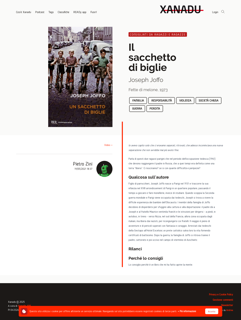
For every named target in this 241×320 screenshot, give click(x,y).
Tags (51, 12)
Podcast (39, 12)
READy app (79, 12)
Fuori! (93, 12)
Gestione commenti (223, 299)
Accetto (211, 311)
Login (215, 12)
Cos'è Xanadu (23, 12)
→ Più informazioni (187, 311)
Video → (108, 145)
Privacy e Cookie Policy (221, 294)
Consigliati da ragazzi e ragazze (158, 34)
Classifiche (63, 12)
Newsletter (227, 305)
